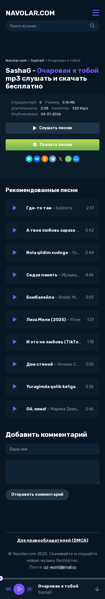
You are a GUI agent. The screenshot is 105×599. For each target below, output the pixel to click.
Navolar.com (16, 60)
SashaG (37, 60)
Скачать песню (52, 144)
